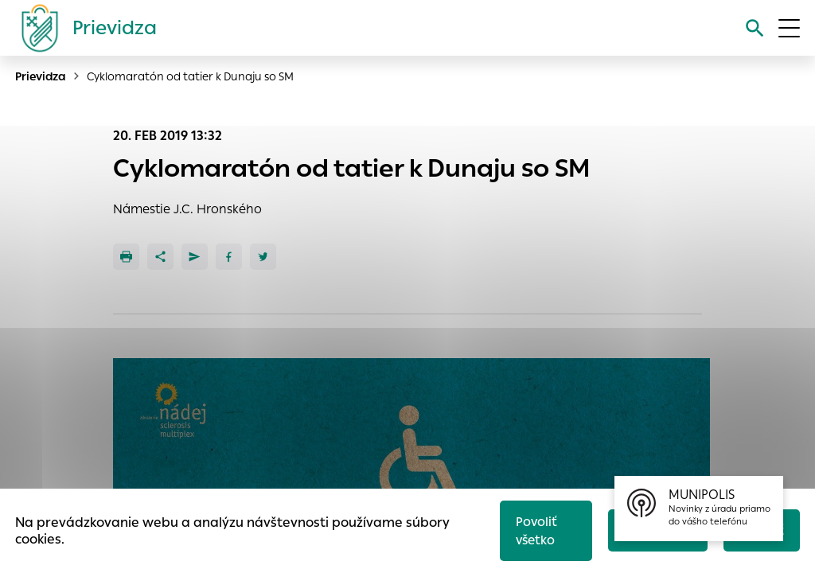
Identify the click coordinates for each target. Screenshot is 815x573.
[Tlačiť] (126, 257)
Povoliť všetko (536, 530)
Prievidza (40, 76)
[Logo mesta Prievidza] (82, 28)
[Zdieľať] (160, 257)
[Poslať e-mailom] (194, 257)
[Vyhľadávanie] (755, 28)
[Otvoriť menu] (789, 28)
